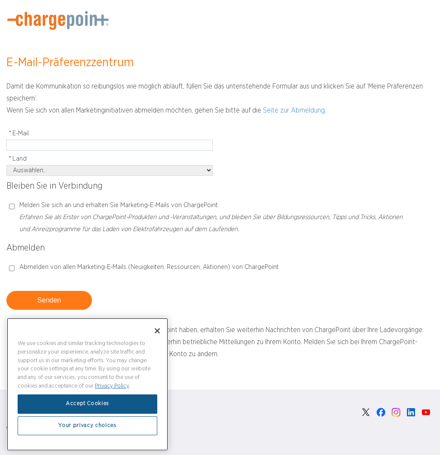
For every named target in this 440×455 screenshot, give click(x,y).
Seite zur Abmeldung (294, 110)
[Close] (157, 330)
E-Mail (17, 133)
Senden (49, 300)
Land (16, 159)
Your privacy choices (87, 425)
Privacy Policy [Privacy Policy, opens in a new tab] (112, 386)
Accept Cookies (87, 403)
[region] (87, 384)
